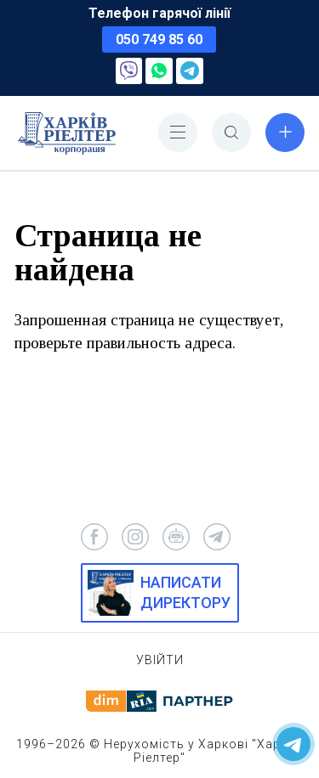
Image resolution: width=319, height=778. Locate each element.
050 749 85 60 (159, 39)
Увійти (160, 660)
